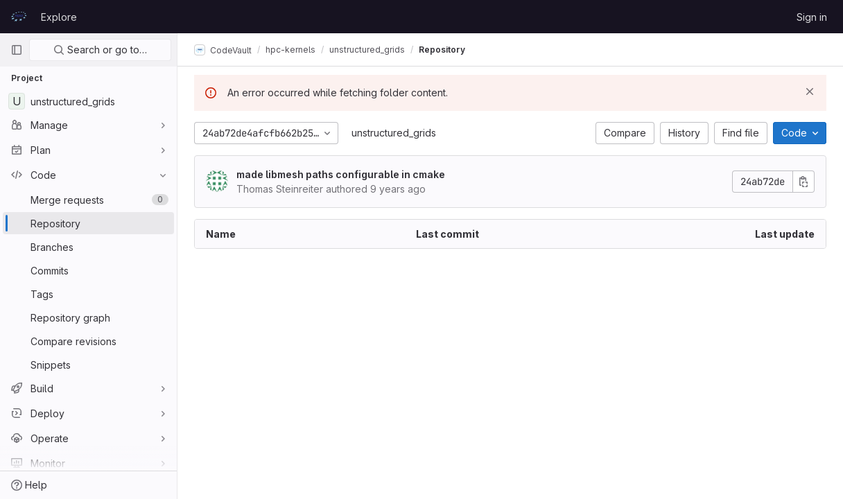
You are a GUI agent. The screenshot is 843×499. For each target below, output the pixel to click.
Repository (442, 49)
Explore (59, 17)
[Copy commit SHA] (803, 181)
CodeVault (223, 49)
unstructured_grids (393, 133)
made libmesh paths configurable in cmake (340, 174)
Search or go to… (100, 49)
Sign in (812, 17)
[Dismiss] (809, 91)
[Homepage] (19, 17)
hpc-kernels (290, 49)
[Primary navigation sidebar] (17, 50)
